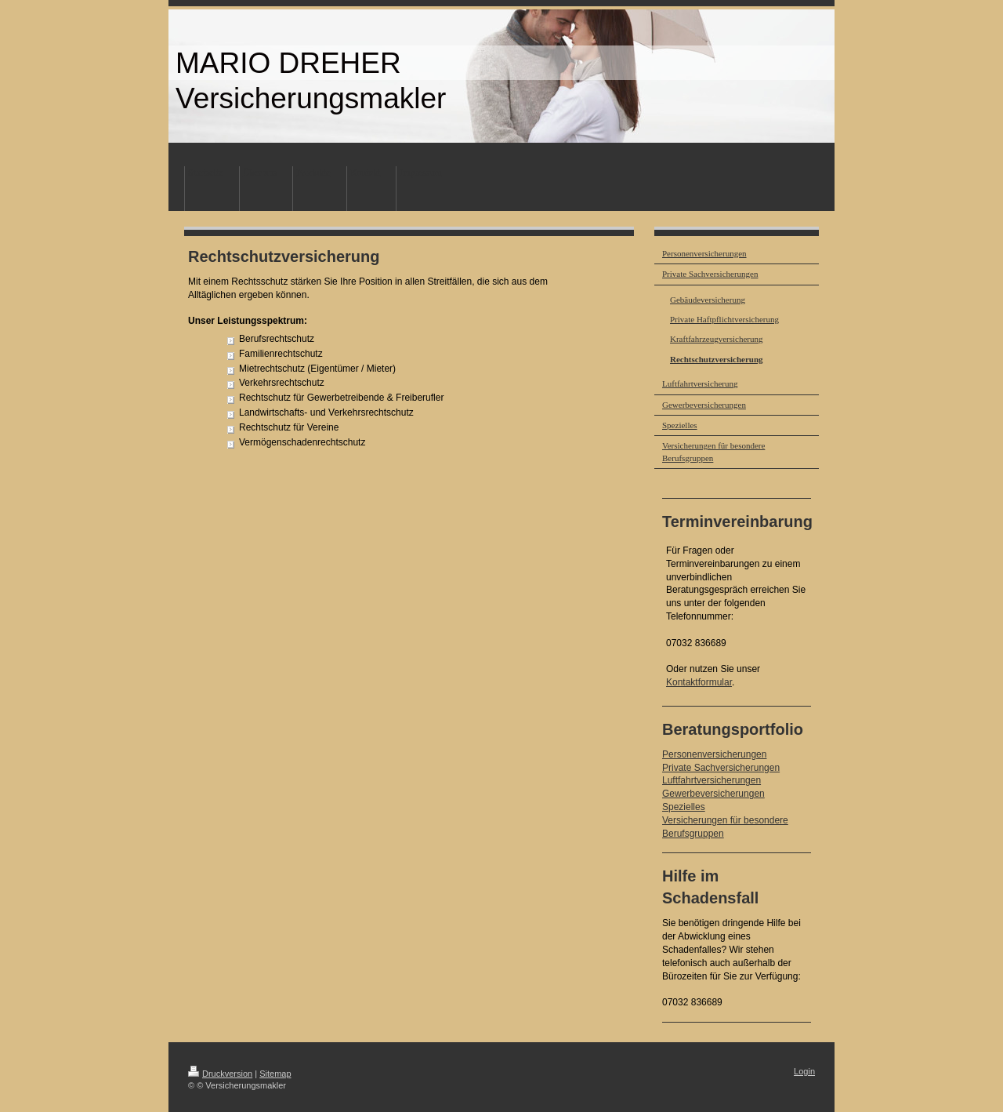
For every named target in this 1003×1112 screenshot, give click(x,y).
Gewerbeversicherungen (713, 793)
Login (804, 1071)
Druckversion (220, 1073)
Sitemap (275, 1073)
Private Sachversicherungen (721, 767)
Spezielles (683, 806)
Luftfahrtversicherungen (711, 780)
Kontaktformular (699, 682)
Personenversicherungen (714, 754)
